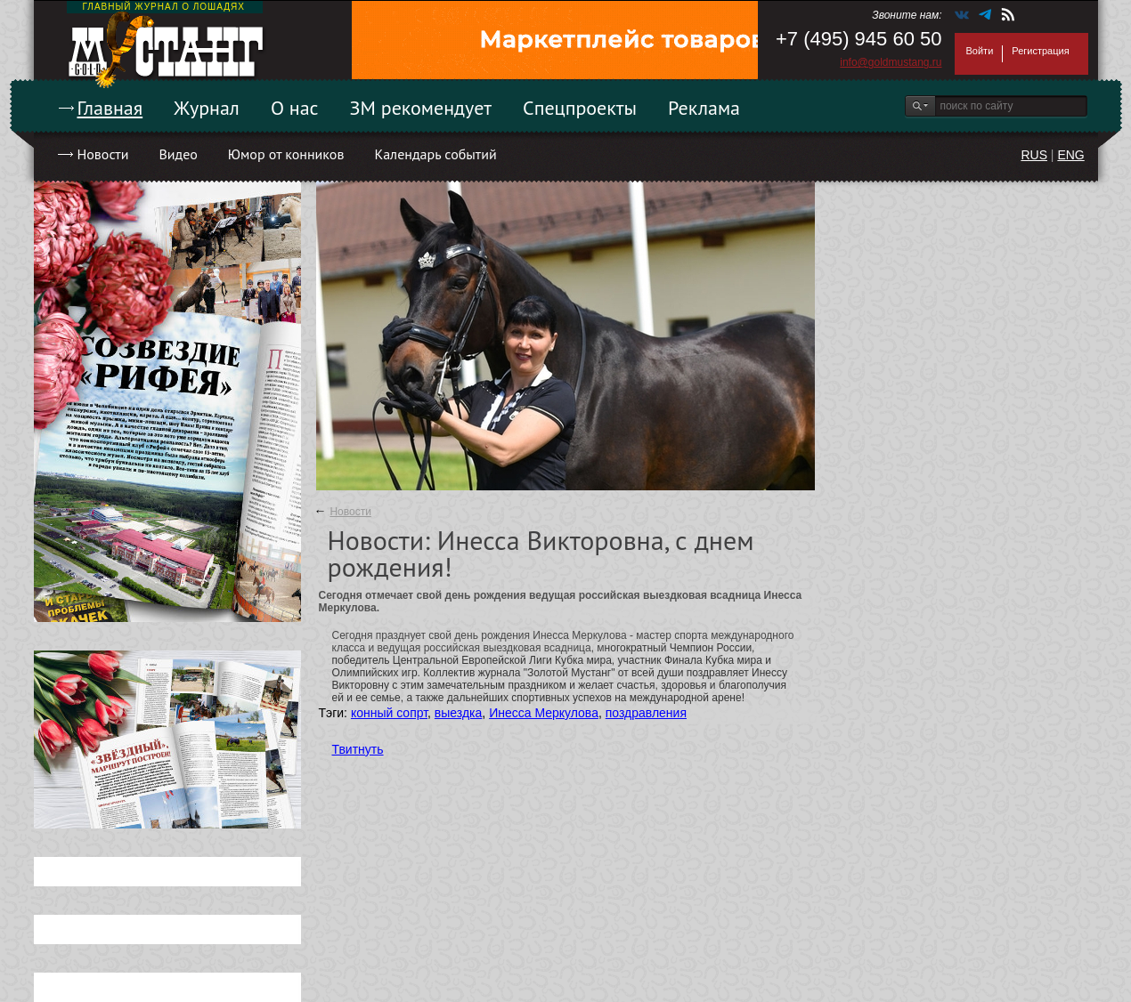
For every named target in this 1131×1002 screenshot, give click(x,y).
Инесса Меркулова (543, 713)
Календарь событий (435, 154)
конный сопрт (389, 713)
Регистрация (1040, 50)
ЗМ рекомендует (421, 107)
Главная (110, 107)
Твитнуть (358, 749)
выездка (458, 713)
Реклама (704, 107)
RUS (1034, 155)
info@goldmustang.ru (890, 62)
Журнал (207, 107)
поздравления (646, 713)
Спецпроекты (580, 107)
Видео (178, 154)
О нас (295, 107)
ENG (1070, 155)
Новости (103, 154)
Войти (980, 50)
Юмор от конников (286, 154)
